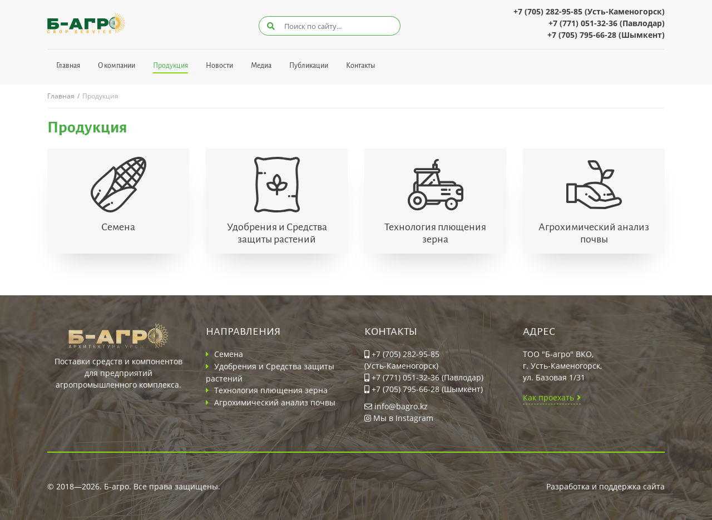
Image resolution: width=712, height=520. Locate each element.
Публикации (308, 66)
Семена (118, 226)
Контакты (360, 66)
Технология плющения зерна (435, 233)
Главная (68, 66)
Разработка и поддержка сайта (605, 486)
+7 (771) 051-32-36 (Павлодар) (606, 23)
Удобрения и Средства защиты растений (277, 233)
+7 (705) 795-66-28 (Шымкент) (606, 34)
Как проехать (548, 397)
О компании (116, 66)
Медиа (261, 66)
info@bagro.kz (396, 406)
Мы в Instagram (398, 418)
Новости (219, 66)
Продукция (170, 66)
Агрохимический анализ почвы (593, 233)
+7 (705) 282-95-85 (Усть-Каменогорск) (589, 11)
